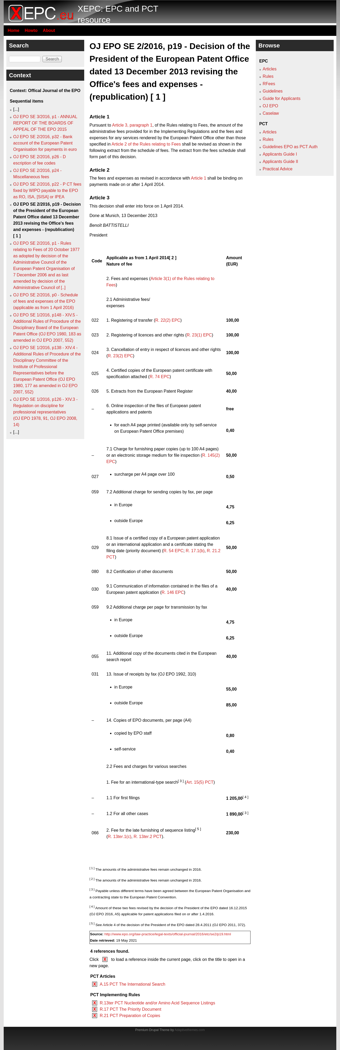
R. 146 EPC (173, 592)
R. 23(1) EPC (199, 335)
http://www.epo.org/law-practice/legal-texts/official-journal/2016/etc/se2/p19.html (167, 934)
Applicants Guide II (280, 161)
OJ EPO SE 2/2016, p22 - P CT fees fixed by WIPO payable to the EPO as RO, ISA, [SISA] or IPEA (47, 190)
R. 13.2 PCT (148, 836)
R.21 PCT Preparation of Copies (130, 1015)
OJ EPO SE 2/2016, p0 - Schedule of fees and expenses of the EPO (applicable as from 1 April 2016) (45, 301)
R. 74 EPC (160, 376)
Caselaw (271, 113)
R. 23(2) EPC (120, 356)
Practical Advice (277, 169)
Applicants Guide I (280, 154)
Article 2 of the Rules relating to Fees (146, 144)
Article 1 (198, 178)
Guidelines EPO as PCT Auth (290, 147)
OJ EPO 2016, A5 (105, 914)
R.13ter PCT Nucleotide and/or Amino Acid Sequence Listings (157, 1003)
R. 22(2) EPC (167, 320)
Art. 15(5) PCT (199, 782)
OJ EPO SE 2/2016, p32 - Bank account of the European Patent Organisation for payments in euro (45, 143)
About (49, 30)
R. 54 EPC (173, 550)
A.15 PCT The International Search (132, 984)
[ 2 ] (172, 258)
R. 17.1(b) (195, 550)
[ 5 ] (198, 829)
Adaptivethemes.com (189, 1030)
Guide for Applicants (281, 98)
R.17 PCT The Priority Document (130, 1009)
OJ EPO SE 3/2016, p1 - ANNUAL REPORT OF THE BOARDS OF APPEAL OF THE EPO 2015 (45, 123)
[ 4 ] (245, 797)
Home (13, 30)
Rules (268, 76)
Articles (269, 69)
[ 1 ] (92, 868)
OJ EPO (270, 106)
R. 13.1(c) (119, 836)
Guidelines (273, 91)
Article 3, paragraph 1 (132, 125)
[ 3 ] (180, 781)
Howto (31, 30)
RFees (269, 83)
